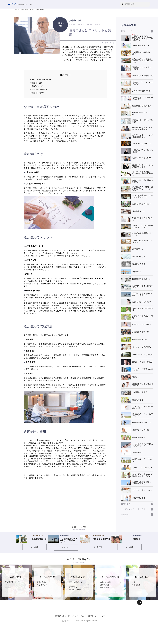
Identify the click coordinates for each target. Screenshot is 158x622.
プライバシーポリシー (79, 616)
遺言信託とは (36, 83)
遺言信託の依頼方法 (38, 89)
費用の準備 (41, 582)
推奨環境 (90, 616)
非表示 (67, 75)
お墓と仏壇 (136, 587)
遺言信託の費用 (37, 93)
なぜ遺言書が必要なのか (40, 79)
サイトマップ (99, 616)
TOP (15, 9)
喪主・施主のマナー (76, 582)
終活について (42, 587)
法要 (133, 582)
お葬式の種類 (105, 582)
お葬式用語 (104, 587)
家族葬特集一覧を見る (13, 582)
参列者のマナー (75, 587)
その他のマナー (75, 593)
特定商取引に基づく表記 (62, 616)
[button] (123, 4)
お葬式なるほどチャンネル (21, 4)
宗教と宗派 (104, 593)
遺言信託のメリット (38, 86)
